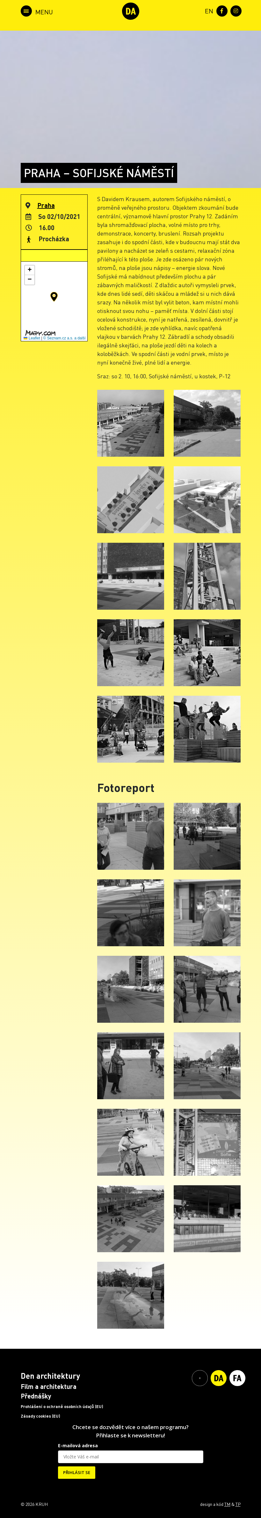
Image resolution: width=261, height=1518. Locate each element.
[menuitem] (207, 10)
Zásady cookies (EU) (40, 1416)
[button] (54, 296)
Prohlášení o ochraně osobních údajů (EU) (62, 1406)
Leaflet (32, 338)
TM (227, 1504)
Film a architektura (48, 1386)
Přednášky (36, 1396)
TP (238, 1504)
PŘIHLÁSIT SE (76, 1472)
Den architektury (50, 1376)
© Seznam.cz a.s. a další (64, 338)
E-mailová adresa (78, 1445)
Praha (46, 205)
